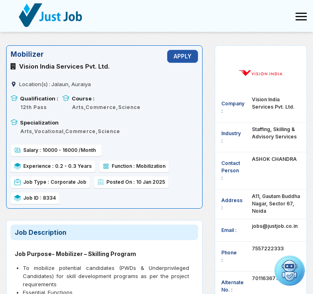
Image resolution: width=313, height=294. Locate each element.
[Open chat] (289, 270)
